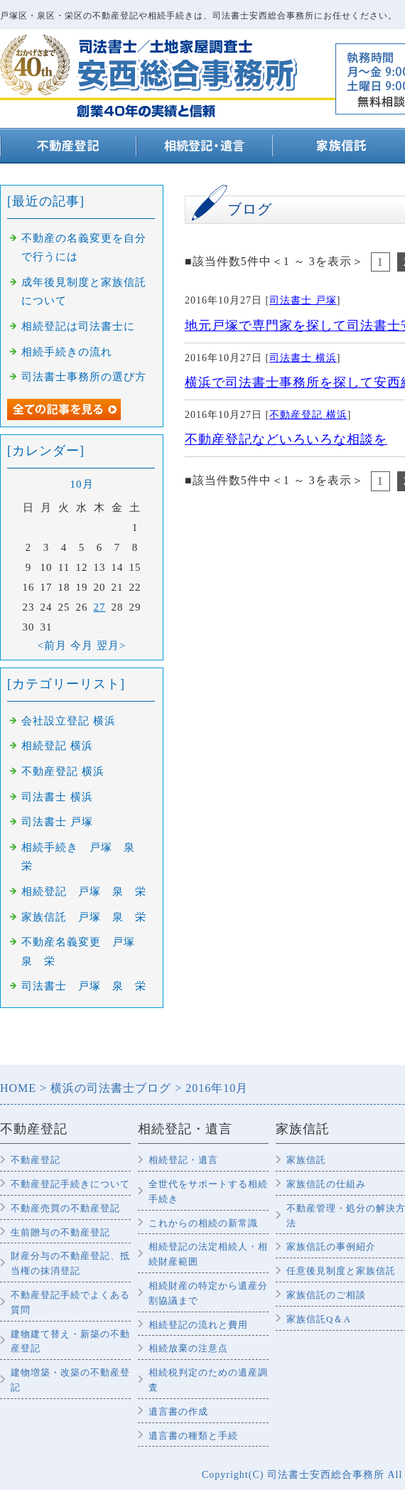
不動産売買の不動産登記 (65, 1208)
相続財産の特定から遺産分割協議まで (208, 1293)
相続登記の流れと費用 (198, 1324)
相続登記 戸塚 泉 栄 (83, 891)
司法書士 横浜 (303, 358)
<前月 (52, 645)
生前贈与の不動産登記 (60, 1232)
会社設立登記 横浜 (68, 721)
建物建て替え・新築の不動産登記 (70, 1341)
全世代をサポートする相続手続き (208, 1191)
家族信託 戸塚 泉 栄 (83, 917)
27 (100, 607)
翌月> (111, 645)
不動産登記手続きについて (70, 1184)
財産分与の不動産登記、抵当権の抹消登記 (70, 1263)
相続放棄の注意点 (188, 1348)
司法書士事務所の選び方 (83, 376)
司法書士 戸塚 (303, 300)
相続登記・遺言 (183, 1159)
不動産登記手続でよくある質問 (70, 1302)
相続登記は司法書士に (78, 326)
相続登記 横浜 (57, 745)
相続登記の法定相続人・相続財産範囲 (208, 1254)
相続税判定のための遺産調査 (208, 1380)
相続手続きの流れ (66, 352)
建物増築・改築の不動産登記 (70, 1380)
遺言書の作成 (178, 1411)
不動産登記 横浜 (308, 414)
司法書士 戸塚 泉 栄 (83, 986)
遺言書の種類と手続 (193, 1435)
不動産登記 (35, 1159)
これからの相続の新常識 (203, 1223)
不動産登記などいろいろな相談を (286, 439)
